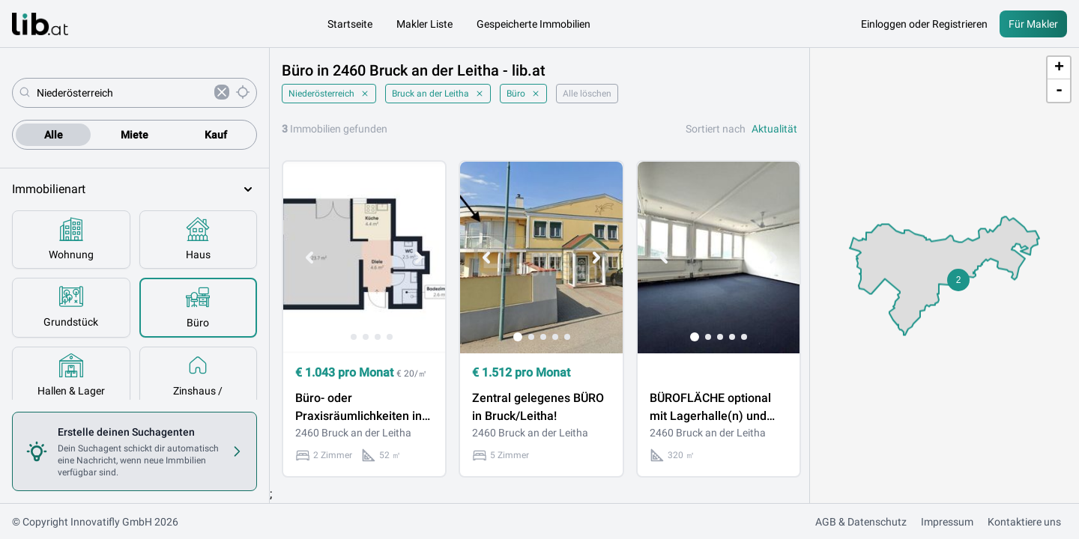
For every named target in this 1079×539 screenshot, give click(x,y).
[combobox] (122, 93)
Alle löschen (587, 93)
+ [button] (1059, 68)
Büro (523, 93)
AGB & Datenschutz (861, 522)
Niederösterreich (328, 93)
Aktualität (774, 129)
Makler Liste (424, 24)
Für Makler (1033, 24)
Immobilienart (134, 189)
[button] (958, 280)
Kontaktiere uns (1024, 522)
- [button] (1059, 90)
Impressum (947, 522)
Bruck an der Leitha (438, 93)
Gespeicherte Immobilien (533, 24)
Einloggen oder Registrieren (924, 24)
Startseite (349, 24)
